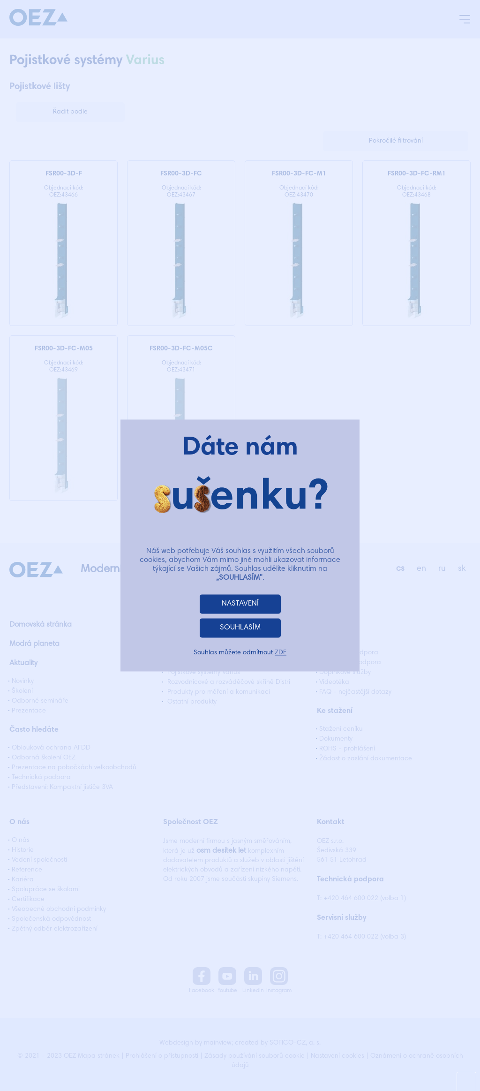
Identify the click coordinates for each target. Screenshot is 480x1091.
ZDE (280, 653)
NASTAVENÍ (240, 604)
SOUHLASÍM (240, 628)
